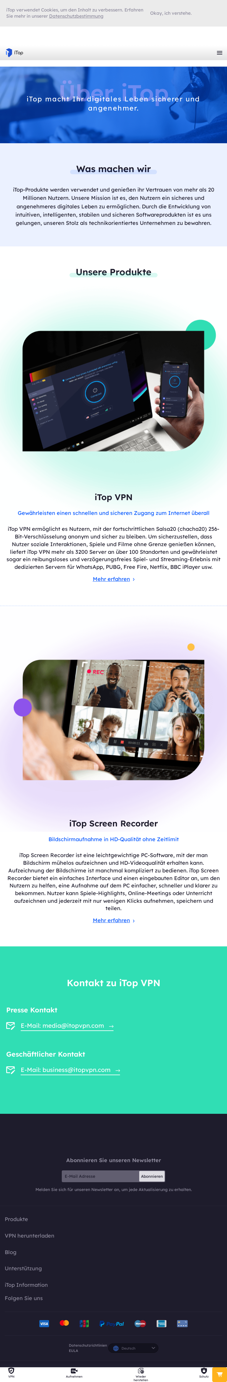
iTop (113, 1135)
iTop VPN (14, 52)
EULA (73, 1350)
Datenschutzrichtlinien (88, 1345)
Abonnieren (152, 1176)
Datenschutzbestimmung (76, 16)
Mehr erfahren (113, 579)
